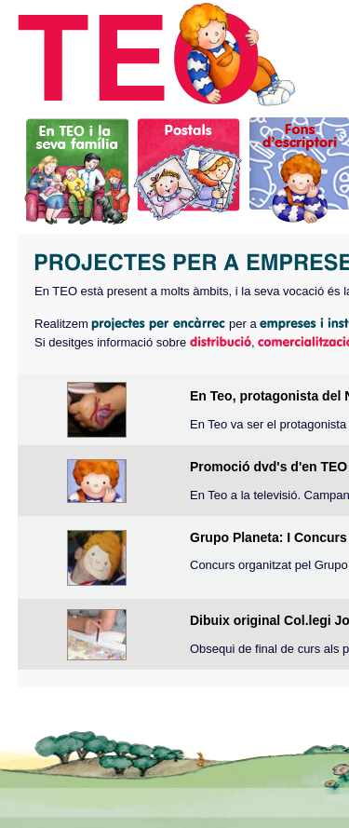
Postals (189, 168)
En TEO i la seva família (77, 168)
